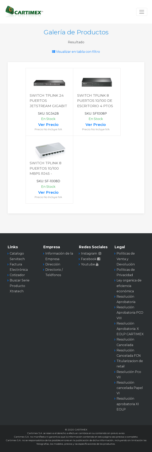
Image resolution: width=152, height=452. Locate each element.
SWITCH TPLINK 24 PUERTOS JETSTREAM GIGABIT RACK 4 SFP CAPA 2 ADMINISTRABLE (48, 105)
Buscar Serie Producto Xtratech (19, 285)
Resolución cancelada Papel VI (130, 388)
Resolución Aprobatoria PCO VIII (130, 312)
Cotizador (17, 275)
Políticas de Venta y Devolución (126, 259)
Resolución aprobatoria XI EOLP (128, 404)
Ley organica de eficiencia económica (129, 285)
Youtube (90, 264)
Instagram (91, 253)
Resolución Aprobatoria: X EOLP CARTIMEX (130, 329)
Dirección (52, 264)
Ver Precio (48, 124)
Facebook (91, 259)
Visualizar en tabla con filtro (76, 52)
